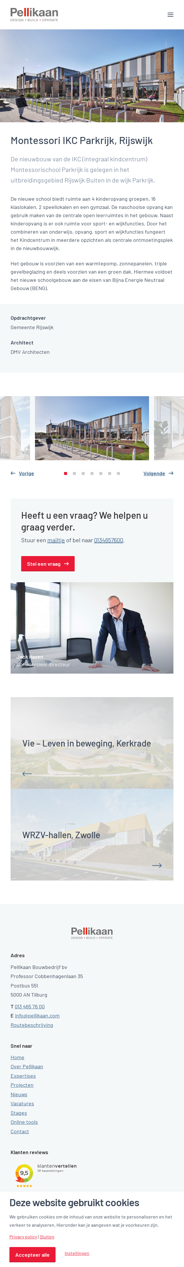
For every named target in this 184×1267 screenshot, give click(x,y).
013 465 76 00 (30, 1006)
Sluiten (47, 1236)
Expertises (23, 1075)
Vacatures (22, 1103)
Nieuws (19, 1094)
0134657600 (108, 539)
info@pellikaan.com (37, 1015)
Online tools (24, 1122)
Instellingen (77, 1253)
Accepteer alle (32, 1254)
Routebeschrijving (32, 1025)
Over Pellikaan (27, 1066)
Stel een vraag (44, 563)
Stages (19, 1112)
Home (17, 1057)
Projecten (22, 1085)
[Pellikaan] (34, 14)
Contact (20, 1131)
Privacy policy (23, 1236)
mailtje (56, 539)
